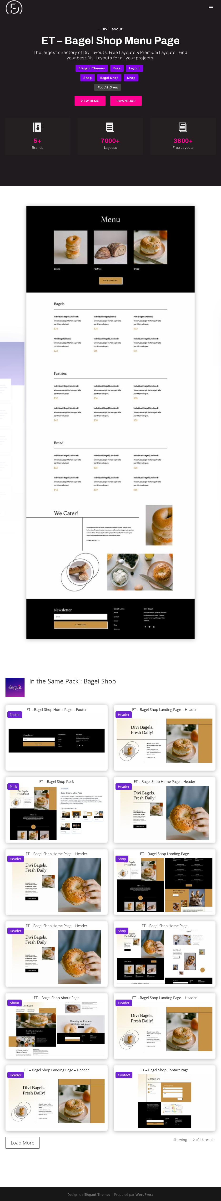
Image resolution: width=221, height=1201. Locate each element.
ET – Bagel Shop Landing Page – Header (164, 709)
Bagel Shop (109, 78)
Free (117, 68)
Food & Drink (107, 87)
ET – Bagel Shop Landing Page (164, 853)
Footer (15, 714)
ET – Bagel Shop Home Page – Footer (56, 709)
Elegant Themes (92, 68)
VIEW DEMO (90, 101)
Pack (13, 786)
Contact (124, 1075)
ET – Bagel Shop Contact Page (165, 1070)
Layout (134, 68)
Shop (87, 78)
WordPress (144, 1194)
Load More (22, 1142)
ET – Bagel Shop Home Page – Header (164, 781)
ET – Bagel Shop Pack (56, 781)
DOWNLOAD (126, 101)
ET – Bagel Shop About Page (56, 997)
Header (124, 714)
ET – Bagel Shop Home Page (164, 925)
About (14, 1003)
